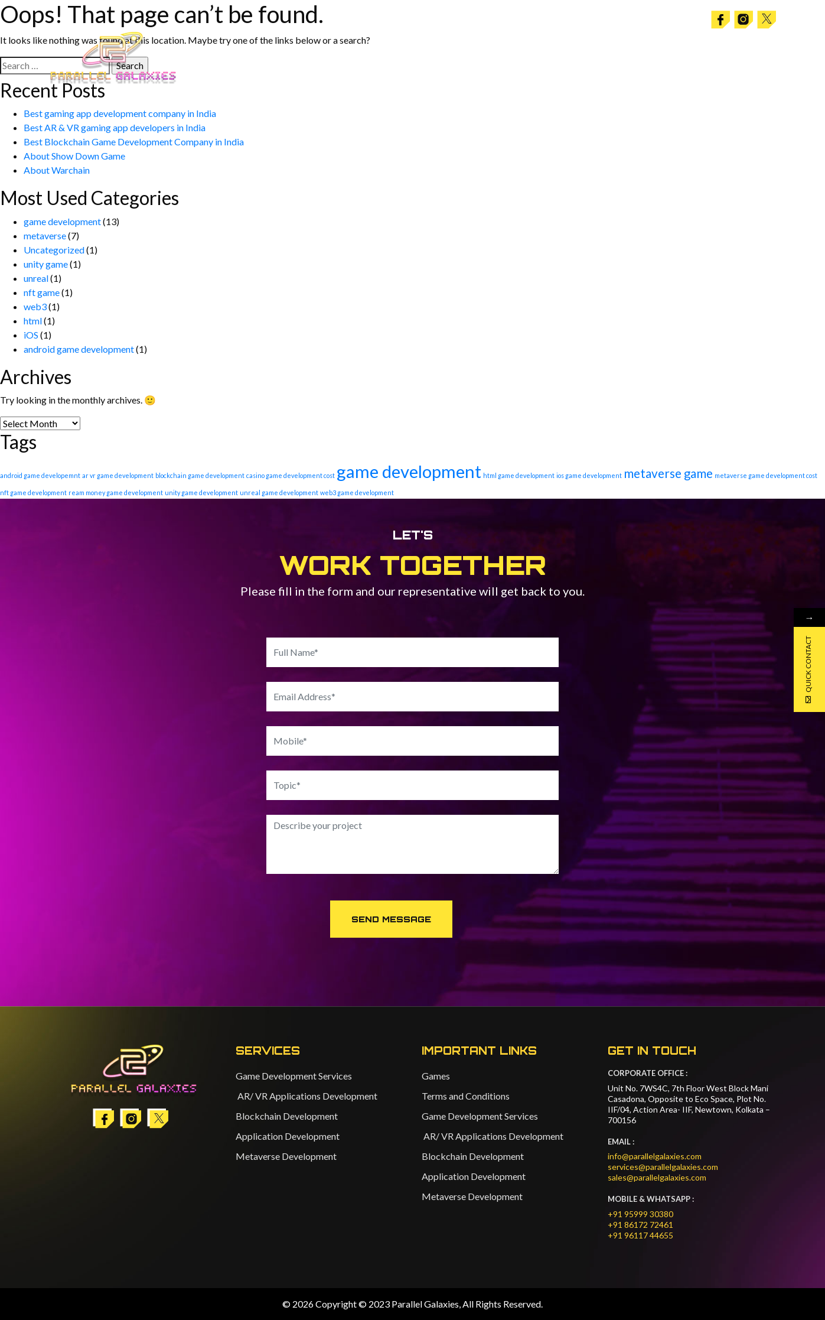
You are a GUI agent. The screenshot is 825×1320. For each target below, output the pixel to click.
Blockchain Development (287, 1115)
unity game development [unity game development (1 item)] (201, 492)
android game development (79, 349)
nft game (42, 292)
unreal (36, 278)
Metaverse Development (286, 1156)
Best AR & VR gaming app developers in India (115, 127)
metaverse (45, 235)
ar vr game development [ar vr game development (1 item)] (118, 475)
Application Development (288, 1136)
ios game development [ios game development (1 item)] (589, 475)
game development (62, 221)
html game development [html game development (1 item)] (519, 475)
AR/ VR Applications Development (306, 1095)
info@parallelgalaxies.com (655, 1156)
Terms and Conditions (466, 1095)
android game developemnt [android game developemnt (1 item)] (40, 475)
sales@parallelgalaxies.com (657, 1177)
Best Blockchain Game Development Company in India (134, 141)
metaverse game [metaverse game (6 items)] (668, 473)
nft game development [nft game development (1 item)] (33, 492)
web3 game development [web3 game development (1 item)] (357, 492)
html (33, 320)
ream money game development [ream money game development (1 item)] (116, 492)
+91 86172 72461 (640, 1225)
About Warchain (57, 169)
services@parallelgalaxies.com (663, 1167)
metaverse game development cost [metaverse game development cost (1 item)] (766, 475)
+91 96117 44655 (640, 1235)
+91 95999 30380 (640, 1214)
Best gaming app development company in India (120, 113)
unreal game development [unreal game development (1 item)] (279, 492)
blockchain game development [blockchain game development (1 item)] (199, 475)
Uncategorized (54, 249)
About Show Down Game (74, 155)
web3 (35, 306)
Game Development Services (294, 1075)
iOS (31, 334)
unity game (46, 263)
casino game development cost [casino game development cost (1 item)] (290, 475)
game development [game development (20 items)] (409, 471)
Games (436, 1075)
